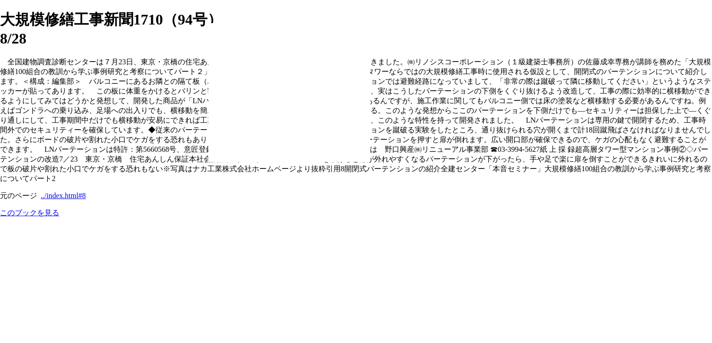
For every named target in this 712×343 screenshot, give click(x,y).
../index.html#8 (63, 196)
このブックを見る (29, 213)
